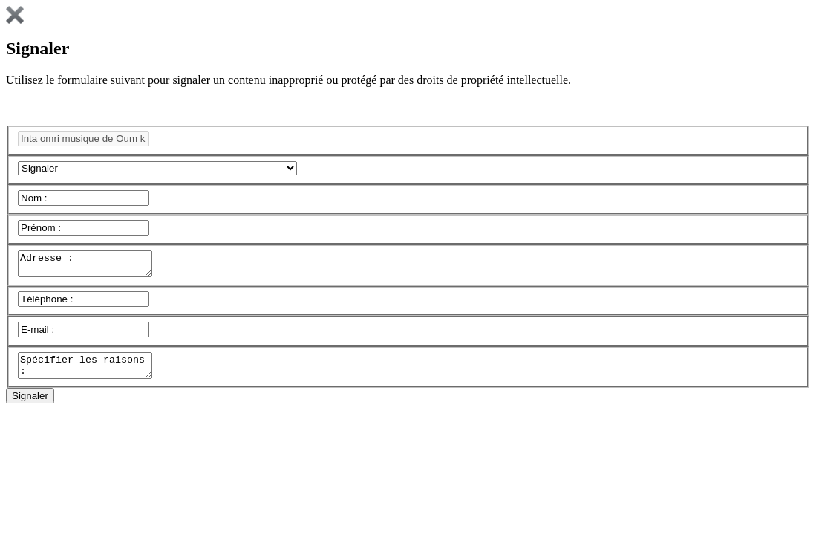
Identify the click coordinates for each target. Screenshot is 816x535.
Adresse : (92, 266)
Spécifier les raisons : (92, 372)
